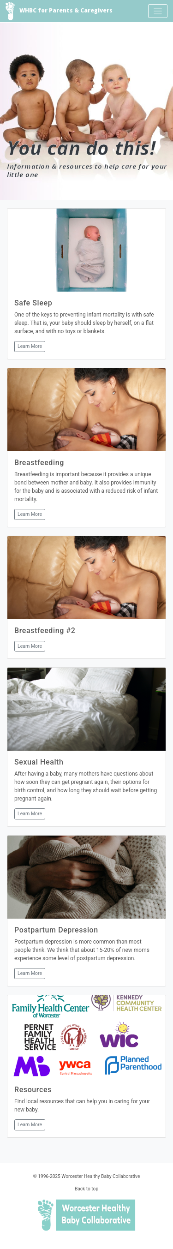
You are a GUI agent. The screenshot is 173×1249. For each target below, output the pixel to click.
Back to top (86, 1188)
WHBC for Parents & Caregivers (59, 11)
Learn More (30, 346)
